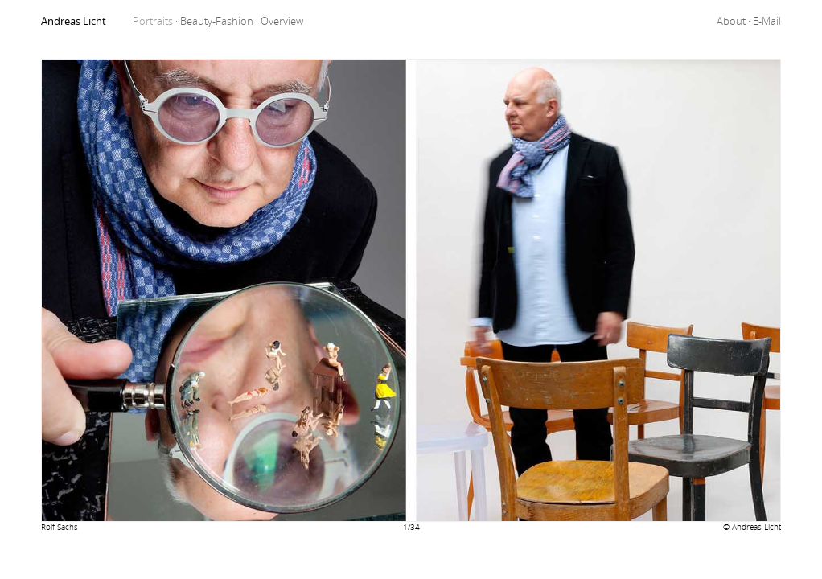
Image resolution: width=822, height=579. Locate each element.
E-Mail (767, 21)
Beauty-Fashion (220, 21)
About (735, 21)
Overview (282, 21)
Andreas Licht (73, 21)
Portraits (156, 21)
